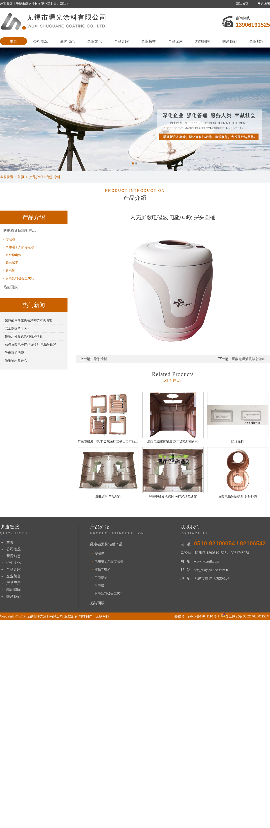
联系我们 (229, 41)
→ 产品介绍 (10, 569)
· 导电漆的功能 (13, 352)
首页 (21, 177)
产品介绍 (121, 41)
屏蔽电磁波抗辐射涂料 (249, 359)
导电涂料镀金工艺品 (20, 278)
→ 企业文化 (10, 563)
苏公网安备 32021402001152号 (245, 616)
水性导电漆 (13, 255)
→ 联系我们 (10, 596)
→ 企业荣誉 (10, 576)
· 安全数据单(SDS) (16, 328)
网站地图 (263, 4)
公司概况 (40, 41)
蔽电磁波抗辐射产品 (19, 231)
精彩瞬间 (202, 41)
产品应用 (175, 41)
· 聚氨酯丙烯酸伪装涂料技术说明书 (27, 320)
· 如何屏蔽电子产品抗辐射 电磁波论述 (29, 344)
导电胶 (10, 270)
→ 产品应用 (10, 583)
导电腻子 (12, 263)
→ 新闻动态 (10, 556)
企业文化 (94, 41)
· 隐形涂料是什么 (15, 361)
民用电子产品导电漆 (20, 247)
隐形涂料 (53, 177)
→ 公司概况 (10, 549)
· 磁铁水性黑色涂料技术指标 (23, 336)
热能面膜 (10, 287)
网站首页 (242, 4)
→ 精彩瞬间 (10, 590)
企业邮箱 (256, 41)
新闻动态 (67, 41)
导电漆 (10, 239)
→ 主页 (7, 542)
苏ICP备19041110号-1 (203, 616)
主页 (13, 41)
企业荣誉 (148, 41)
